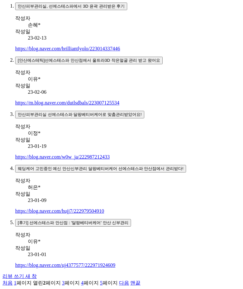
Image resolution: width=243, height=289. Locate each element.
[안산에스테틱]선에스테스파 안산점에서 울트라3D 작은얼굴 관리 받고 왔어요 (89, 60)
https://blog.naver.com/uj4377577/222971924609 (65, 265)
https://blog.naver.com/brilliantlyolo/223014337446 (67, 48)
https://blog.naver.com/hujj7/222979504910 (59, 211)
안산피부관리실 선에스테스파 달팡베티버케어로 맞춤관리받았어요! (80, 114)
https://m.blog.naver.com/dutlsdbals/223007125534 (67, 102)
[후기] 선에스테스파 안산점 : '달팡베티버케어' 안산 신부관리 (73, 222)
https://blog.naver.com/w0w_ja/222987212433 (62, 157)
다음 (124, 283)
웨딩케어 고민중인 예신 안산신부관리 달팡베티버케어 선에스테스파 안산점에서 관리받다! (101, 168)
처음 (8, 283)
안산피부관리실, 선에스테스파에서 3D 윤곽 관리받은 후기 (71, 6)
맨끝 (135, 283)
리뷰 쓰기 (20, 276)
